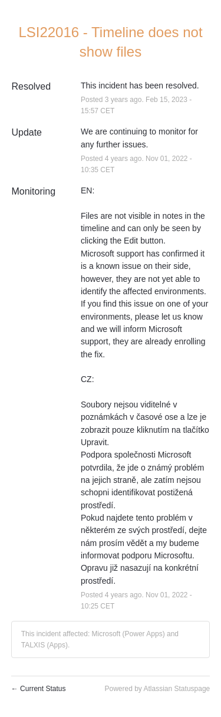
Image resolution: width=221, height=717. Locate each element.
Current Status (38, 689)
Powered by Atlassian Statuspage (157, 689)
